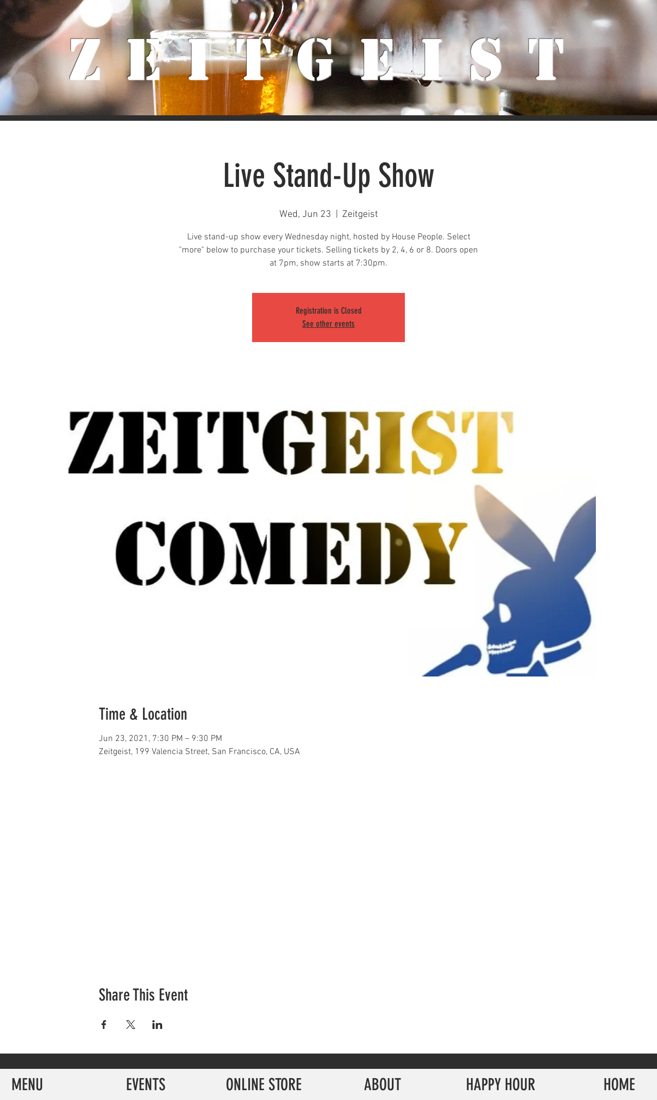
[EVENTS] (145, 1084)
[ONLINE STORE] (264, 1084)
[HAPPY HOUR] (500, 1084)
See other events (328, 324)
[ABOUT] (382, 1084)
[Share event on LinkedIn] (157, 1024)
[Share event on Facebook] (104, 1024)
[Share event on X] (131, 1024)
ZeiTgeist (329, 60)
